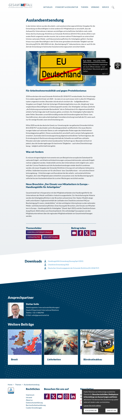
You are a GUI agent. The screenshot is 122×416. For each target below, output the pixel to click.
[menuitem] (48, 7)
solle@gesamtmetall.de (40, 315)
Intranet (29, 397)
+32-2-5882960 (38, 313)
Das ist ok (111, 410)
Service (105, 7)
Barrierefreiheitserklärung (36, 405)
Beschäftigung (51, 237)
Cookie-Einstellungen (34, 408)
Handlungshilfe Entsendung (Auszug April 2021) (65, 261)
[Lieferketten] (61, 347)
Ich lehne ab (91, 410)
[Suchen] (112, 7)
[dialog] (101, 401)
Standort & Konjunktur (66, 7)
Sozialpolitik (33, 237)
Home (10, 385)
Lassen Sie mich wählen (92, 406)
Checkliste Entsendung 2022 (58, 265)
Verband (95, 7)
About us (29, 400)
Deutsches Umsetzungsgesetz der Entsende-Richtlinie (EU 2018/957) (73, 268)
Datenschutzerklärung (34, 403)
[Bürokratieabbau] (97, 347)
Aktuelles (47, 7)
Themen (84, 7)
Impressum (30, 395)
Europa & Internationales (39, 232)
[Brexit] (25, 347)
